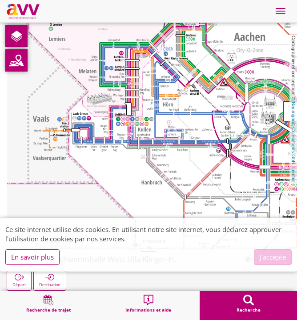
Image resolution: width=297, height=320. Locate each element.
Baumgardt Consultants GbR (293, 133)
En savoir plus (32, 256)
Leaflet (293, 174)
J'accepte (273, 256)
